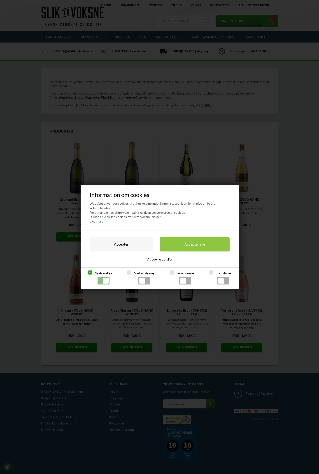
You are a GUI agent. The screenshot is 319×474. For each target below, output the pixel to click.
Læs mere (96, 221)
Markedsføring (144, 277)
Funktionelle (185, 277)
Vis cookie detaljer (159, 259)
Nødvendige (103, 277)
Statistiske (223, 277)
